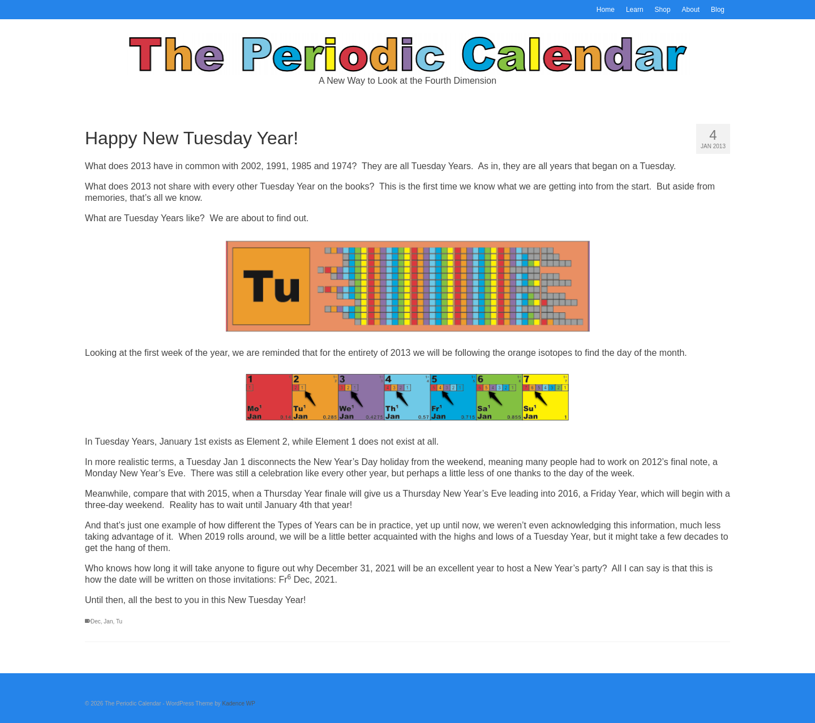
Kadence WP (238, 703)
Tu (119, 621)
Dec (96, 621)
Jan (108, 621)
